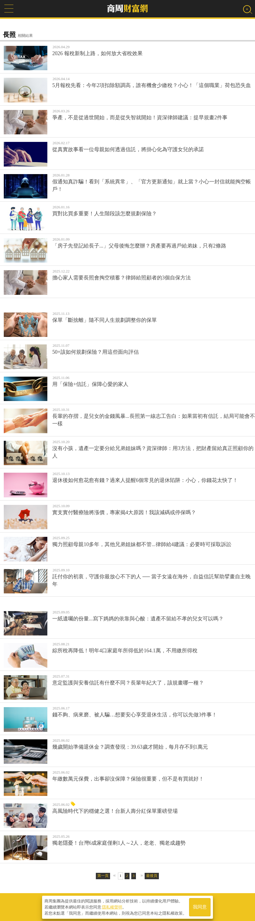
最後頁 (151, 875)
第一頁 (103, 875)
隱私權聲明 (112, 906)
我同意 (200, 906)
